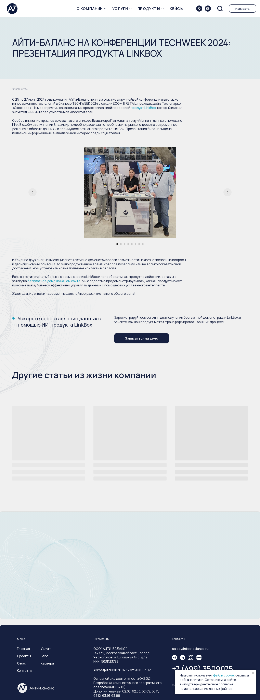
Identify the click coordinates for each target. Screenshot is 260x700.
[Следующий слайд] (227, 192)
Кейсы (177, 8)
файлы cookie (223, 675)
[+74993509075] (199, 8)
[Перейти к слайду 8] (143, 244)
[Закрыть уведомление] (253, 673)
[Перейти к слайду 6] (135, 244)
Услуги (120, 8)
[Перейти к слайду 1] (117, 244)
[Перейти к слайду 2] (121, 244)
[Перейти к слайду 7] (139, 244)
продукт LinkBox (143, 107)
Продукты (149, 8)
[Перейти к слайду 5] (132, 244)
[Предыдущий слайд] (32, 192)
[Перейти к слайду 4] (128, 244)
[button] (220, 8)
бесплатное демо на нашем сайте (53, 281)
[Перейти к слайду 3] (124, 244)
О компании (90, 8)
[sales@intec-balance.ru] (208, 8)
